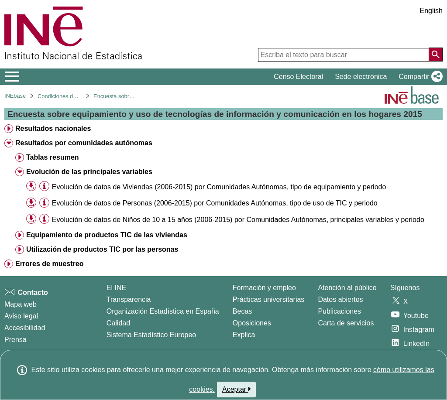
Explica (244, 334)
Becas (242, 311)
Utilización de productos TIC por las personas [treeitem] (102, 249)
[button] (419, 77)
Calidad (118, 323)
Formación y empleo (264, 287)
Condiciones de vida (63, 96)
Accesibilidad (24, 328)
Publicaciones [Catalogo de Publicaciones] (339, 311)
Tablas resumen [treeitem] (52, 157)
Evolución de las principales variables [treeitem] (89, 171)
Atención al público (347, 287)
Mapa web (20, 304)
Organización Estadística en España (163, 311)
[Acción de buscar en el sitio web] (436, 55)
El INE (116, 287)
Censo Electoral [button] (298, 76)
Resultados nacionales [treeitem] (53, 128)
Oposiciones (252, 323)
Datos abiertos (340, 299)
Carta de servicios (346, 323)
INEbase (15, 95)
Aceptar (236, 389)
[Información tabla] (44, 186)
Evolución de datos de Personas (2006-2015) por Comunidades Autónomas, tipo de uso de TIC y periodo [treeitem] (215, 203)
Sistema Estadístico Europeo (151, 334)
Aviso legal (21, 316)
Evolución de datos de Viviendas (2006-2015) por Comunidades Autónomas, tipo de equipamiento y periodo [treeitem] (219, 187)
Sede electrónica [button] (361, 76)
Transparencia (129, 299)
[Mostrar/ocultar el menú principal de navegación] (12, 77)
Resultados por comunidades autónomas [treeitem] (83, 143)
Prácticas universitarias (269, 299)
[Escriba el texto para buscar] (343, 55)
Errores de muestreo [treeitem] (49, 263)
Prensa (15, 339)
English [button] (431, 10)
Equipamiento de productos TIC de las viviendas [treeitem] (106, 235)
